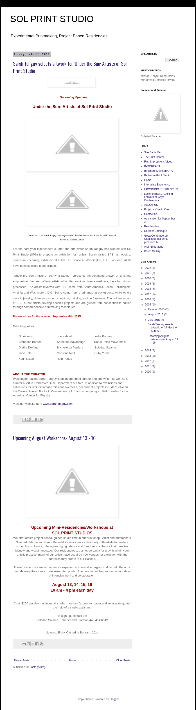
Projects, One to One (156, 209)
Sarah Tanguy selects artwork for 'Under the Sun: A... (162, 327)
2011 (148, 366)
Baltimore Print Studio (157, 175)
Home (72, 660)
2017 (148, 294)
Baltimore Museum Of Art (159, 170)
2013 (148, 355)
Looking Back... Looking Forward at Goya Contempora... (158, 197)
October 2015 (156, 309)
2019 (148, 283)
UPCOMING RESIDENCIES (161, 189)
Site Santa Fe (152, 152)
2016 (148, 299)
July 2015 (154, 319)
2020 (148, 278)
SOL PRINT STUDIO (52, 19)
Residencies (151, 226)
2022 (148, 267)
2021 (148, 273)
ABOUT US (151, 204)
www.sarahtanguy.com (58, 403)
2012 (148, 361)
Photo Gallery (152, 251)
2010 (148, 371)
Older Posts (123, 660)
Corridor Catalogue (155, 231)
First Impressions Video (158, 161)
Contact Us (151, 214)
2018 (148, 288)
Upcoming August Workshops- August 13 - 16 (54, 437)
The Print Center (154, 157)
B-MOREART (152, 166)
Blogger (114, 699)
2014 (148, 350)
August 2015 (156, 314)
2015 (148, 304)
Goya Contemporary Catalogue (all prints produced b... (156, 239)
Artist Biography (153, 246)
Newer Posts (21, 660)
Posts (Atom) (37, 667)
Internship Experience (157, 184)
